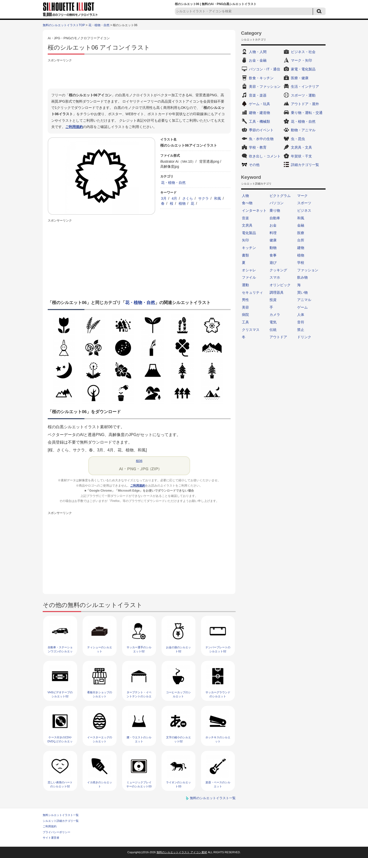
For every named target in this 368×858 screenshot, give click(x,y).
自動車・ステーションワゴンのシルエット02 (60, 651)
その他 (254, 165)
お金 (273, 225)
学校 (300, 263)
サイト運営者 (51, 837)
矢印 (245, 240)
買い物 (302, 292)
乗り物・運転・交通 (307, 113)
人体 (300, 315)
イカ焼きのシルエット (99, 784)
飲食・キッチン (261, 78)
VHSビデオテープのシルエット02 (60, 694)
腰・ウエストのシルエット (139, 739)
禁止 (300, 330)
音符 (300, 322)
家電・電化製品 (303, 69)
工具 (245, 322)
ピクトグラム (280, 196)
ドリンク (304, 337)
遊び (273, 263)
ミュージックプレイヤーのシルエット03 (138, 784)
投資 (273, 300)
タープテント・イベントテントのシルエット (139, 696)
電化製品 (249, 233)
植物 (182, 203)
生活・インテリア (305, 86)
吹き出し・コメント (265, 156)
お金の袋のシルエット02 (178, 649)
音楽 (245, 218)
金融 (300, 225)
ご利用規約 (74, 127)
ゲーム (302, 307)
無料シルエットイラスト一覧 (61, 815)
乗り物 (275, 210)
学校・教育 (258, 147)
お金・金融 (258, 60)
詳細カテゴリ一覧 (305, 165)
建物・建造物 (259, 113)
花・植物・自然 (99, 25)
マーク (302, 196)
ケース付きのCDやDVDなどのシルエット (60, 741)
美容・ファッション (265, 86)
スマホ (275, 277)
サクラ (203, 198)
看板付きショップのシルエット (99, 694)
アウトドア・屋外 (305, 104)
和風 (217, 198)
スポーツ (304, 203)
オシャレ (249, 270)
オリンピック (280, 285)
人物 (245, 196)
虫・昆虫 (298, 139)
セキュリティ (252, 292)
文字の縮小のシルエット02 (178, 739)
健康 (273, 240)
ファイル (249, 277)
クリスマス (250, 330)
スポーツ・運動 (303, 95)
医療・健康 (299, 78)
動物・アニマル (303, 130)
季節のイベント (261, 130)
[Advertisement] (139, 74)
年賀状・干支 (301, 156)
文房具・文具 (301, 147)
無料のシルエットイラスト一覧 (213, 798)
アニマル (304, 300)
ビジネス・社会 (303, 52)
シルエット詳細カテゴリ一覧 (61, 820)
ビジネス (304, 210)
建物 (300, 248)
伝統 (273, 330)
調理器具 (277, 292)
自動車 (275, 218)
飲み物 (302, 277)
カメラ (275, 315)
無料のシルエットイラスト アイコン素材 (181, 852)
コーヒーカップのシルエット (178, 694)
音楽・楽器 (258, 95)
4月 (174, 198)
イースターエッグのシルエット (99, 739)
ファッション (307, 270)
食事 (273, 255)
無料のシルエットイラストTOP (64, 25)
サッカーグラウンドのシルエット (217, 694)
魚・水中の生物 (261, 139)
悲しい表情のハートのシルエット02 (60, 784)
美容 (245, 307)
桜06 (139, 461)
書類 (245, 255)
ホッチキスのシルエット (217, 739)
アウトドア (278, 337)
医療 (300, 233)
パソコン (277, 203)
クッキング (278, 270)
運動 (245, 285)
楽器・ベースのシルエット (217, 784)
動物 (273, 248)
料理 (273, 233)
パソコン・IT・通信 (264, 69)
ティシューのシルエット (99, 649)
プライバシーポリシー (56, 832)
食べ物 (247, 203)
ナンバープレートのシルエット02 (217, 649)
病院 (245, 315)
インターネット (254, 210)
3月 (164, 198)
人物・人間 (258, 52)
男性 (245, 300)
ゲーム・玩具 (259, 104)
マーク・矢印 (301, 60)
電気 (273, 322)
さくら (187, 198)
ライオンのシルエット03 (178, 784)
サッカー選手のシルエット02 (139, 649)
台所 (300, 240)
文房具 (247, 225)
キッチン (249, 248)
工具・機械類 (259, 121)
